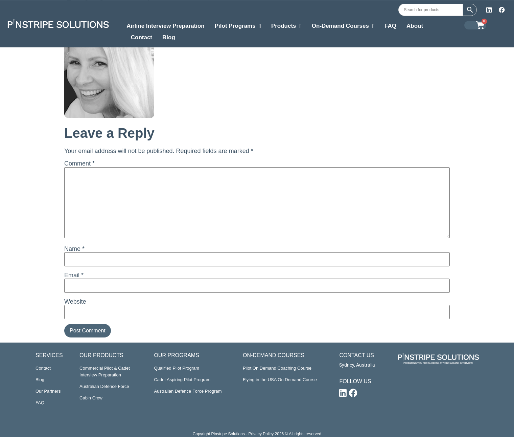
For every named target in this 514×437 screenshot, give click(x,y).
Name (74, 249)
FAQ (390, 26)
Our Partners (48, 391)
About (414, 26)
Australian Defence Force (104, 386)
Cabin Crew (90, 397)
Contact (141, 37)
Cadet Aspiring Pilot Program (182, 379)
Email (74, 275)
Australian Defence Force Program (187, 391)
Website (75, 302)
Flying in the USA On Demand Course (280, 379)
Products (286, 26)
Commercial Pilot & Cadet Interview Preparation (104, 371)
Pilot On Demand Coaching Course (277, 368)
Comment (79, 163)
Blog (168, 37)
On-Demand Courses (343, 26)
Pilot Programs (238, 26)
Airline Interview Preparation (165, 26)
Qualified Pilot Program (176, 368)
